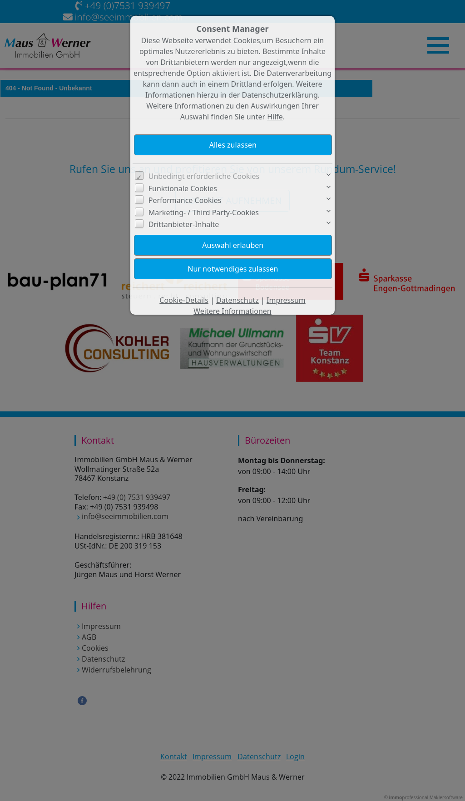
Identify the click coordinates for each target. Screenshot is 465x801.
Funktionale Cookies (182, 188)
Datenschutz (237, 300)
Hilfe (275, 117)
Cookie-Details (183, 300)
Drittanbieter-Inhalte (183, 224)
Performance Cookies (185, 200)
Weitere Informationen (232, 311)
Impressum (286, 300)
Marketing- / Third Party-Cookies (203, 213)
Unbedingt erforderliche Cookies (204, 176)
